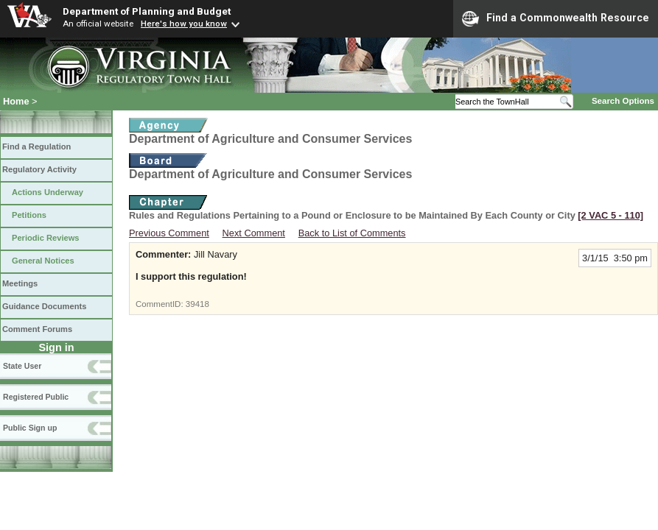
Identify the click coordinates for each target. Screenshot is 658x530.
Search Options (623, 100)
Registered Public (36, 396)
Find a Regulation (36, 146)
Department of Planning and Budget (147, 11)
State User (22, 365)
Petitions (29, 215)
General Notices (43, 260)
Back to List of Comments (352, 233)
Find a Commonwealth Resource (555, 18)
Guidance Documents (44, 306)
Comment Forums (37, 329)
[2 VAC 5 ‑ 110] (610, 215)
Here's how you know (184, 23)
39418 (197, 304)
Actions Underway (47, 192)
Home (16, 101)
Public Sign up (30, 427)
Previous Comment (169, 233)
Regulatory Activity (39, 169)
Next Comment (254, 233)
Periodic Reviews (46, 237)
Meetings (20, 283)
